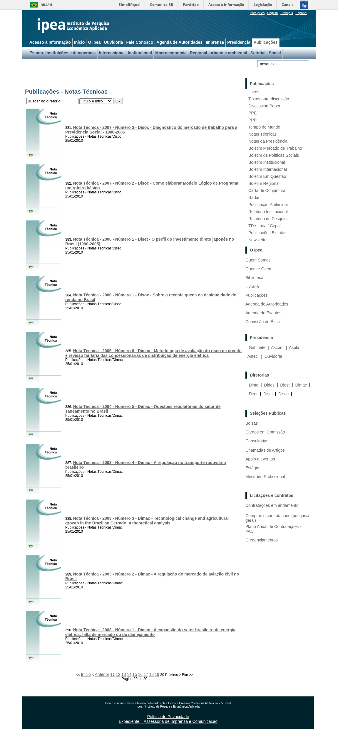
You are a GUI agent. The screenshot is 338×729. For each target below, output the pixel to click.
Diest (285, 385)
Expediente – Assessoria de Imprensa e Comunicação (168, 721)
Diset (268, 394)
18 (151, 674)
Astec (252, 356)
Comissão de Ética (262, 321)
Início (86, 674)
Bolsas (251, 423)
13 (123, 674)
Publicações (256, 295)
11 (112, 674)
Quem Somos (258, 260)
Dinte (253, 385)
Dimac (301, 385)
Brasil (47, 4)
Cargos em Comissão (265, 432)
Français (286, 13)
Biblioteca (254, 277)
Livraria (252, 286)
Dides (269, 385)
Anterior (102, 674)
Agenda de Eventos (263, 312)
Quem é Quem (258, 268)
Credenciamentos (261, 540)
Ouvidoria (273, 356)
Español (301, 13)
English (272, 13)
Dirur (253, 394)
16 (140, 674)
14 (129, 674)
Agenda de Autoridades (266, 304)
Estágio (252, 467)
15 (135, 674)
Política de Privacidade (168, 716)
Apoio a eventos (260, 459)
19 (157, 674)
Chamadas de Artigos (265, 450)
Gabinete (257, 347)
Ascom (277, 347)
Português (257, 13)
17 (145, 674)
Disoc (283, 394)
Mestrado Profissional (265, 476)
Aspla (294, 347)
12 (118, 674)
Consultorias (256, 440)
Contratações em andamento (272, 505)
